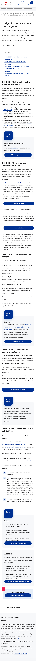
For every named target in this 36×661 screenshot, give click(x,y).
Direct (15, 148)
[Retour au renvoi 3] (8, 643)
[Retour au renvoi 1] (29, 630)
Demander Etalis (19, 203)
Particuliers (3, 7)
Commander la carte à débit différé (18, 581)
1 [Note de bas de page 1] (30, 460)
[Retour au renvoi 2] (18, 638)
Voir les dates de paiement (18, 543)
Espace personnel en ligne (22, 461)
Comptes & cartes (18, 7)
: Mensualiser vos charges (16, 66)
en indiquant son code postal (20, 653)
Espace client (31, 4)
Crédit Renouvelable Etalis (13, 183)
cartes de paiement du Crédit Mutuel (13, 444)
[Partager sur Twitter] (24, 607)
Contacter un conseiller (18, 595)
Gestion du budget (28, 7)
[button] (22, 3)
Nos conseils (10, 7)
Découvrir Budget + (19, 228)
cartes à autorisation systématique (15, 447)
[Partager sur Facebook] (28, 607)
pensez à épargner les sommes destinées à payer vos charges (17, 327)
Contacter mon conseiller (18, 389)
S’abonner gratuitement (18, 155)
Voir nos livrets (18, 341)
